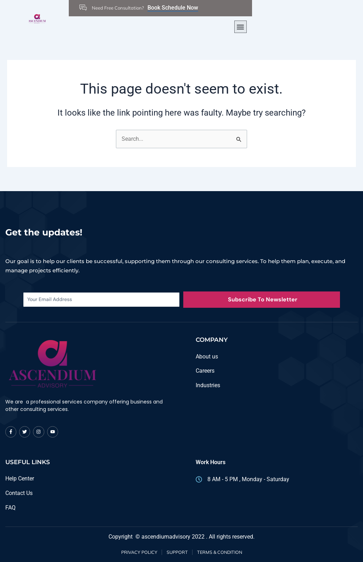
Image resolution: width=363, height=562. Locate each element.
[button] (240, 27)
